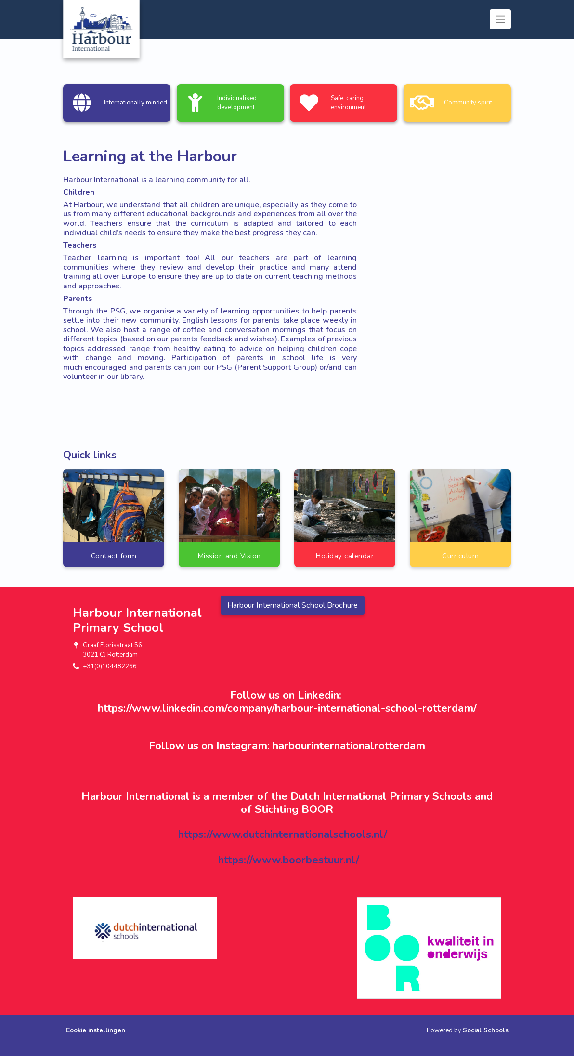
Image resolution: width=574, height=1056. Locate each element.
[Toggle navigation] (500, 19)
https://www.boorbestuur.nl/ (288, 859)
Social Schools (486, 1030)
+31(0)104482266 (110, 666)
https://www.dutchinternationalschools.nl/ (282, 834)
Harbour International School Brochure (292, 605)
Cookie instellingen (95, 1030)
